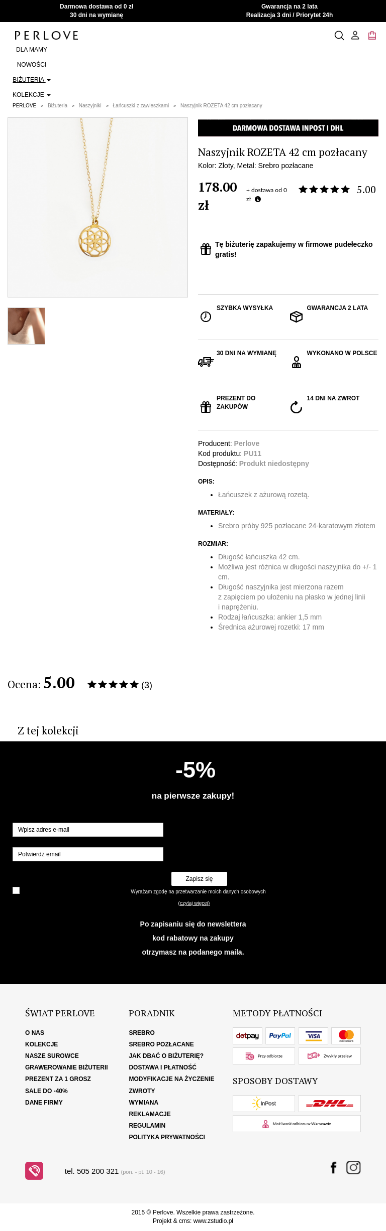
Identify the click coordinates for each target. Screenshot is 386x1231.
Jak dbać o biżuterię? (166, 1055)
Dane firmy (44, 1102)
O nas (34, 1032)
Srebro (141, 1032)
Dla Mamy (31, 49)
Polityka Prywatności (167, 1137)
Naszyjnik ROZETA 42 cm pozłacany (221, 105)
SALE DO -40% (46, 1091)
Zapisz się (199, 878)
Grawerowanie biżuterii (66, 1067)
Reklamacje (149, 1114)
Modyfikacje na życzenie (171, 1079)
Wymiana (143, 1102)
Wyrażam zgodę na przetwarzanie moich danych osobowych (198, 891)
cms (184, 1220)
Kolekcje (32, 94)
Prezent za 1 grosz (58, 1079)
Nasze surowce (52, 1055)
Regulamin (147, 1125)
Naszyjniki (90, 105)
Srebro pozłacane (161, 1044)
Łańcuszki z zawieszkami (141, 105)
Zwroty (142, 1091)
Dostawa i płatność (162, 1067)
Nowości (32, 64)
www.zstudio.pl (213, 1220)
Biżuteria (31, 79)
